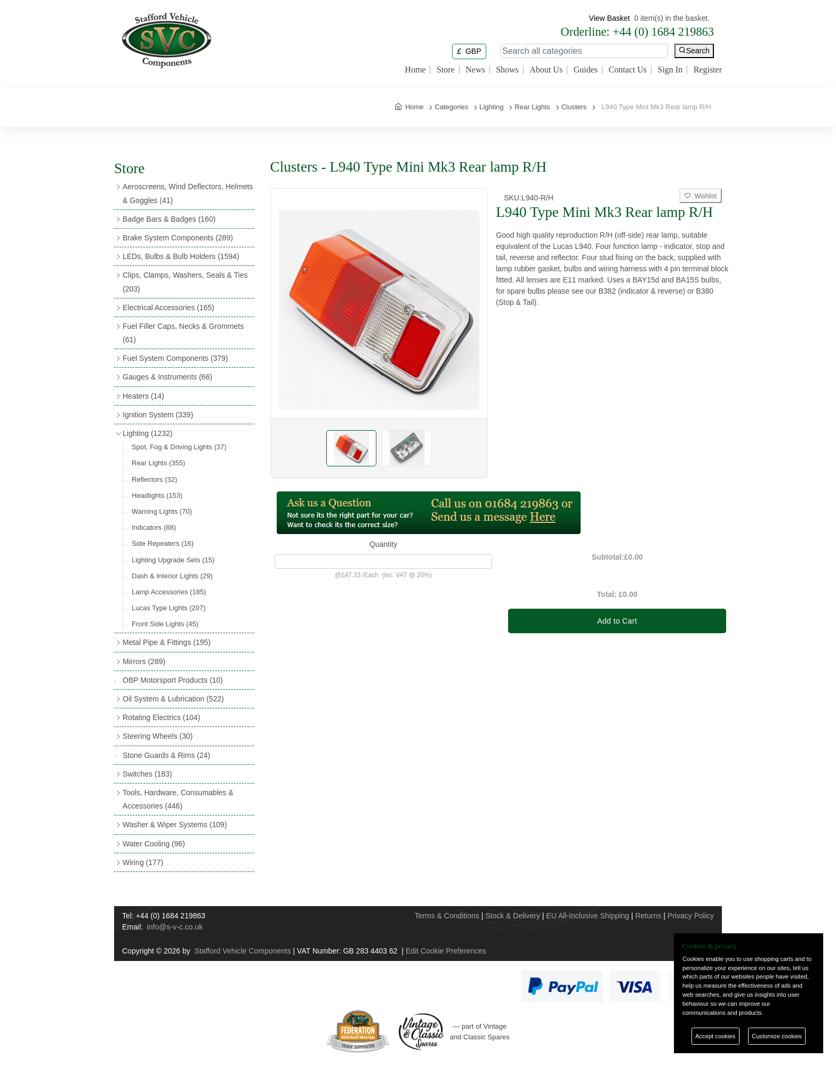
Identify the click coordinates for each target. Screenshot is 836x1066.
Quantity (383, 544)
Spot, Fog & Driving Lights (179, 447)
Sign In (670, 70)
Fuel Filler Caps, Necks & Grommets (183, 333)
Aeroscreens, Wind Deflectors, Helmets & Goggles (188, 193)
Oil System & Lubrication (173, 698)
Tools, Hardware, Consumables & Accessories (178, 799)
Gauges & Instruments (167, 377)
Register (708, 70)
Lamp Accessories (169, 592)
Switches (147, 774)
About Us (545, 70)
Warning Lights (162, 511)
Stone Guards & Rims (166, 755)
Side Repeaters (163, 543)
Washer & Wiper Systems (175, 824)
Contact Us (627, 70)
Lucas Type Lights (169, 608)
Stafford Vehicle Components (243, 951)
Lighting (147, 433)
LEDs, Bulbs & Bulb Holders (181, 256)
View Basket (609, 18)
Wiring (143, 862)
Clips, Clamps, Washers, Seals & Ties (185, 282)
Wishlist (701, 196)
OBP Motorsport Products (173, 680)
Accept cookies (715, 1036)
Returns (648, 915)
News (475, 70)
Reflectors (154, 479)
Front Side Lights (165, 624)
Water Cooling (154, 843)
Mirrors (144, 661)
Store (446, 70)
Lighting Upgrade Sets (173, 560)
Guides (586, 70)
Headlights (157, 495)
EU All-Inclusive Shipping (587, 915)
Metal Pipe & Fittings (167, 642)
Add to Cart (617, 621)
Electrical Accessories (168, 307)
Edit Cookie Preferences (446, 951)
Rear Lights (158, 463)
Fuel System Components (175, 358)
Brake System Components (178, 237)
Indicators (154, 527)
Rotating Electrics (161, 717)
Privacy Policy (691, 915)
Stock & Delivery (512, 915)
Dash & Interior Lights (172, 576)
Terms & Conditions (446, 915)
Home (415, 70)
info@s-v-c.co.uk (175, 927)
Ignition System (158, 414)
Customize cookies (777, 1036)
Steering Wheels (158, 736)
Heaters (143, 396)
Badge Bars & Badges (169, 219)
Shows (507, 70)
